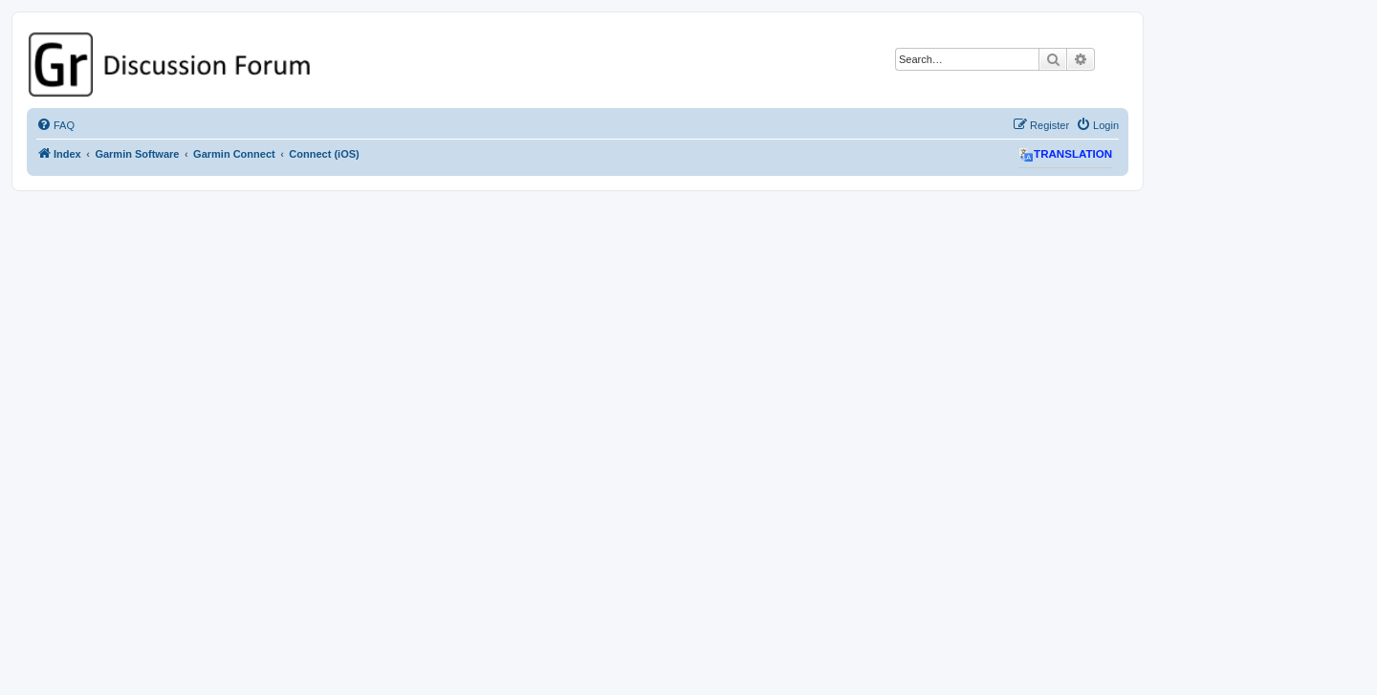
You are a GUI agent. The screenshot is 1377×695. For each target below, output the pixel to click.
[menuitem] (55, 125)
